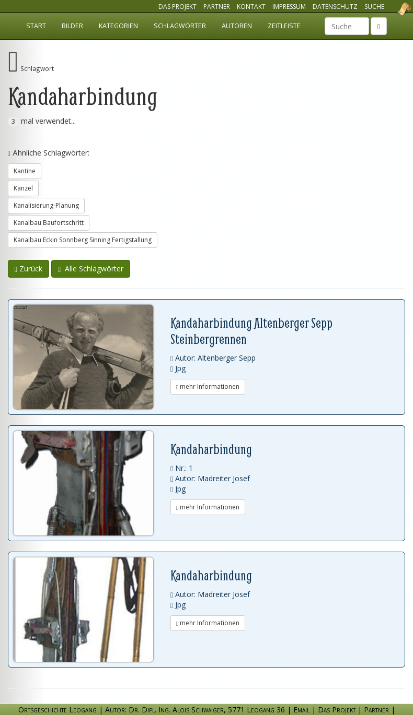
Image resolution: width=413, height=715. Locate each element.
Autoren (237, 25)
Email (301, 709)
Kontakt (251, 6)
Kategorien (118, 25)
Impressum (289, 6)
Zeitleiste (284, 25)
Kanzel (23, 188)
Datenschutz (335, 6)
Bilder (72, 25)
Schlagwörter (180, 25)
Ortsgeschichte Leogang (391, 9)
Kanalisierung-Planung (46, 205)
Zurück (28, 268)
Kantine (25, 170)
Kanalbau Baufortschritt (49, 222)
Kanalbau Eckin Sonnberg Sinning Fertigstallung (83, 239)
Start (36, 25)
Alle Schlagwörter (90, 268)
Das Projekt (177, 6)
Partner (216, 6)
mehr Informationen (207, 386)
